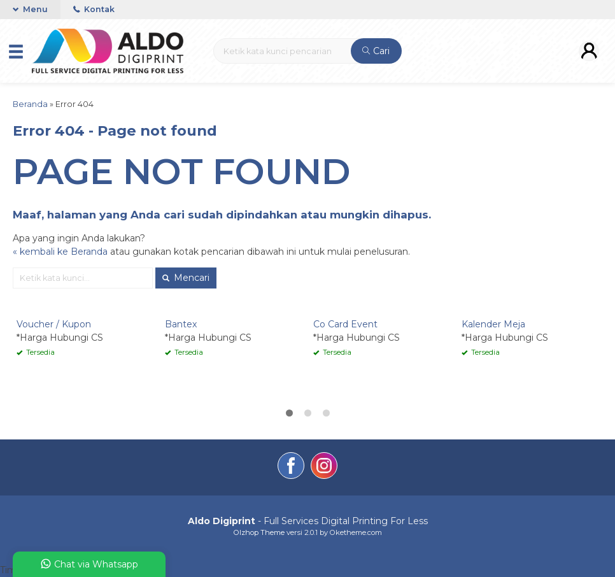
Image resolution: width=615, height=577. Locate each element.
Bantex (181, 324)
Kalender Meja (493, 324)
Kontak (94, 9)
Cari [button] (376, 51)
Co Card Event (345, 324)
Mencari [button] (185, 277)
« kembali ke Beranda (60, 251)
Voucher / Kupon (54, 324)
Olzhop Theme (259, 532)
